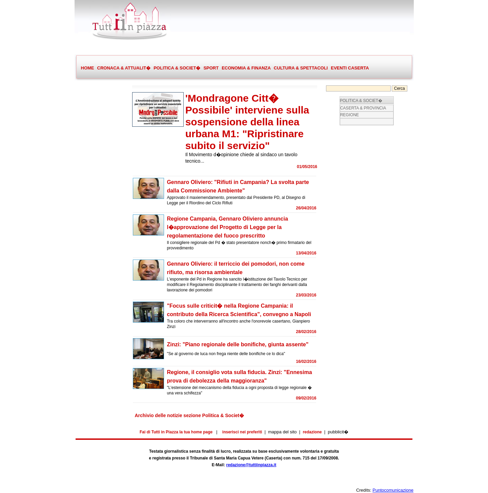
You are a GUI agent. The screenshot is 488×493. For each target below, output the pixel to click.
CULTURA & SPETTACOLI (300, 68)
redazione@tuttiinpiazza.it (251, 465)
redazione (312, 432)
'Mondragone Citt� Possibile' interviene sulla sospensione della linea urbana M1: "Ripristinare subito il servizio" (247, 122)
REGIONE (349, 114)
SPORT (211, 68)
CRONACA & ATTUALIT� (124, 68)
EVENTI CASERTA (350, 67)
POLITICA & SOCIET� (177, 68)
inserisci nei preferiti (242, 432)
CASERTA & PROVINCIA (363, 108)
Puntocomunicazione (392, 490)
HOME (87, 67)
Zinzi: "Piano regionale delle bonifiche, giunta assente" (237, 344)
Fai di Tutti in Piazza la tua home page (176, 432)
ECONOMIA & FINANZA (246, 67)
